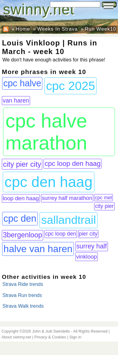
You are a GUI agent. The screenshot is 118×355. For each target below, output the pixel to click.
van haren (16, 100)
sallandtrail (68, 219)
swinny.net (38, 9)
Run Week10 (100, 29)
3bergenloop (22, 235)
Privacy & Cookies (50, 337)
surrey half (91, 246)
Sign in (75, 337)
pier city (88, 234)
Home (23, 29)
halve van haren (37, 248)
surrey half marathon (67, 198)
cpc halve (22, 83)
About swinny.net (16, 337)
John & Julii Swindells (51, 331)
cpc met (103, 197)
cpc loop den (60, 234)
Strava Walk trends (23, 306)
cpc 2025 (70, 85)
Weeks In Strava (57, 29)
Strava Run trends (22, 295)
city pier (104, 206)
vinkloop (86, 256)
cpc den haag (49, 182)
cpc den (19, 218)
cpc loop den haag (73, 163)
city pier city (22, 164)
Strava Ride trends (22, 284)
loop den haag (21, 198)
